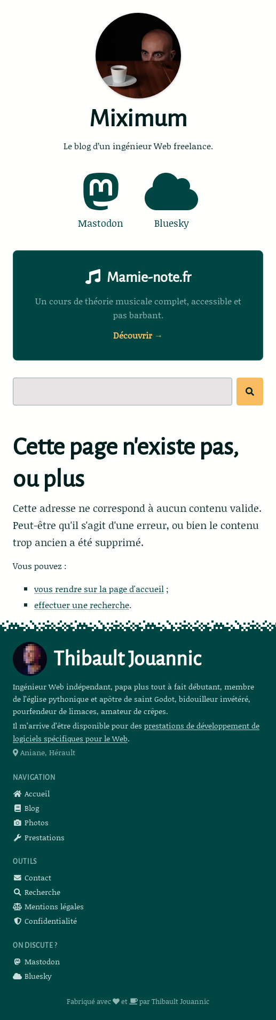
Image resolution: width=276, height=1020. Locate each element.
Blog (26, 808)
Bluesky (32, 975)
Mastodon (36, 961)
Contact (32, 877)
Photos (31, 822)
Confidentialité (45, 920)
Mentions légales (48, 906)
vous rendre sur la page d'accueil (99, 588)
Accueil (31, 793)
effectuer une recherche (81, 605)
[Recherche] (122, 391)
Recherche (36, 892)
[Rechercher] (249, 391)
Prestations (39, 837)
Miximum (138, 119)
